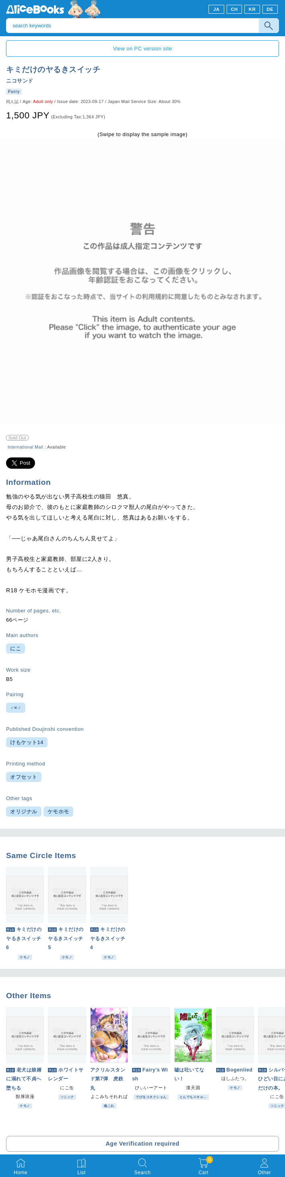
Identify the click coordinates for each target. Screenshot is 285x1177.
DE (270, 9)
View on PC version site (142, 49)
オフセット (23, 777)
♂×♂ (15, 708)
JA (216, 9)
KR (252, 9)
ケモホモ (58, 812)
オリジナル (23, 812)
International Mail (25, 447)
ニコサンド (19, 81)
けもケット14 (26, 742)
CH (234, 9)
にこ (15, 648)
